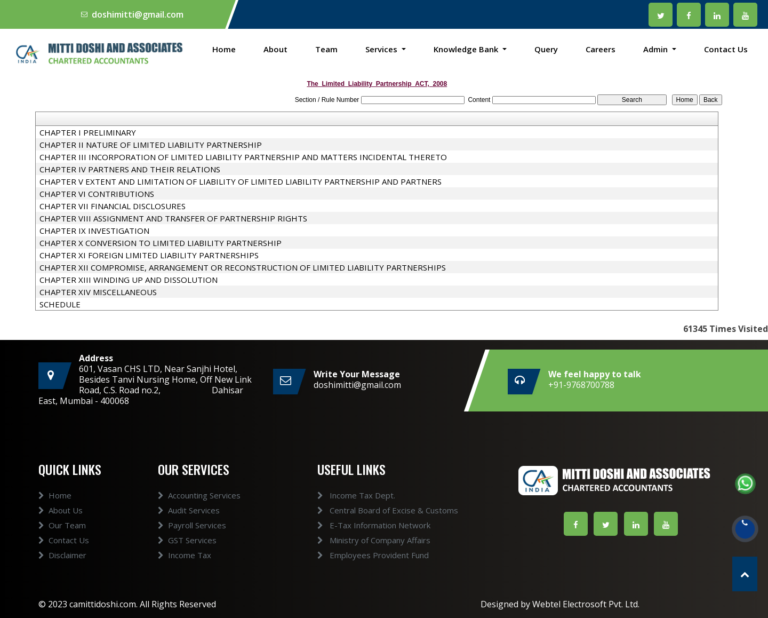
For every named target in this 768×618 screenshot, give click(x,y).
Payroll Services (192, 540)
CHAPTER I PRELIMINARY (87, 132)
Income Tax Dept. (340, 495)
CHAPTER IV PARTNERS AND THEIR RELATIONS (129, 169)
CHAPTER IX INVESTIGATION (94, 230)
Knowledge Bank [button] (467, 49)
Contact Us (726, 49)
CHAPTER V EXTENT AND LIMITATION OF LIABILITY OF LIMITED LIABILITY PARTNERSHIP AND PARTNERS (240, 181)
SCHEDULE (60, 304)
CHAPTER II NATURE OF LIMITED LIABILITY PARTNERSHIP (150, 144)
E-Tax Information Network (357, 525)
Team (326, 49)
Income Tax (184, 570)
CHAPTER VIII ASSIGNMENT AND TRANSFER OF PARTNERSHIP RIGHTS (173, 218)
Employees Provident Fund (357, 555)
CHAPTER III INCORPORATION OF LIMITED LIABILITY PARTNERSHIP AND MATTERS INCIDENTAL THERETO (243, 157)
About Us (60, 525)
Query (546, 49)
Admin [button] (656, 49)
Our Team (62, 540)
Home (224, 49)
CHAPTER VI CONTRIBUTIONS (96, 193)
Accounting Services (199, 510)
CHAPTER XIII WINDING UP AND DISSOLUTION (128, 279)
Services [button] (382, 49)
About (275, 49)
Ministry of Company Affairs (357, 540)
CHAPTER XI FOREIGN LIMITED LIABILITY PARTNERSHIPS (149, 255)
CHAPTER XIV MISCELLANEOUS (98, 292)
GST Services (187, 555)
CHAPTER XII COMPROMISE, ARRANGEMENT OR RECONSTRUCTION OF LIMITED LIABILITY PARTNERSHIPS (242, 267)
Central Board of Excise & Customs (371, 510)
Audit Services (189, 525)
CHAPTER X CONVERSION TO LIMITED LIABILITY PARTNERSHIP (160, 243)
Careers (600, 49)
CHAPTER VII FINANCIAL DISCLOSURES (112, 206)
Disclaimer (62, 570)
